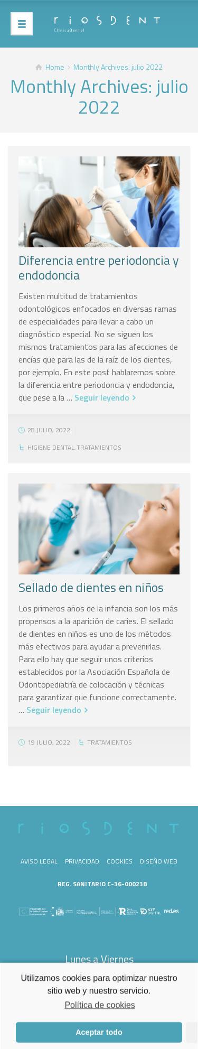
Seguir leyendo (101, 397)
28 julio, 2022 (48, 430)
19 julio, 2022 (48, 742)
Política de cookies (99, 1008)
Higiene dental (50, 447)
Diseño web (158, 861)
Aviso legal (39, 861)
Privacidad (82, 861)
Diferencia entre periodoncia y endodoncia (98, 267)
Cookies (120, 861)
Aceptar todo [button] (99, 1036)
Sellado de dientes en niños (91, 587)
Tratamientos (99, 447)
